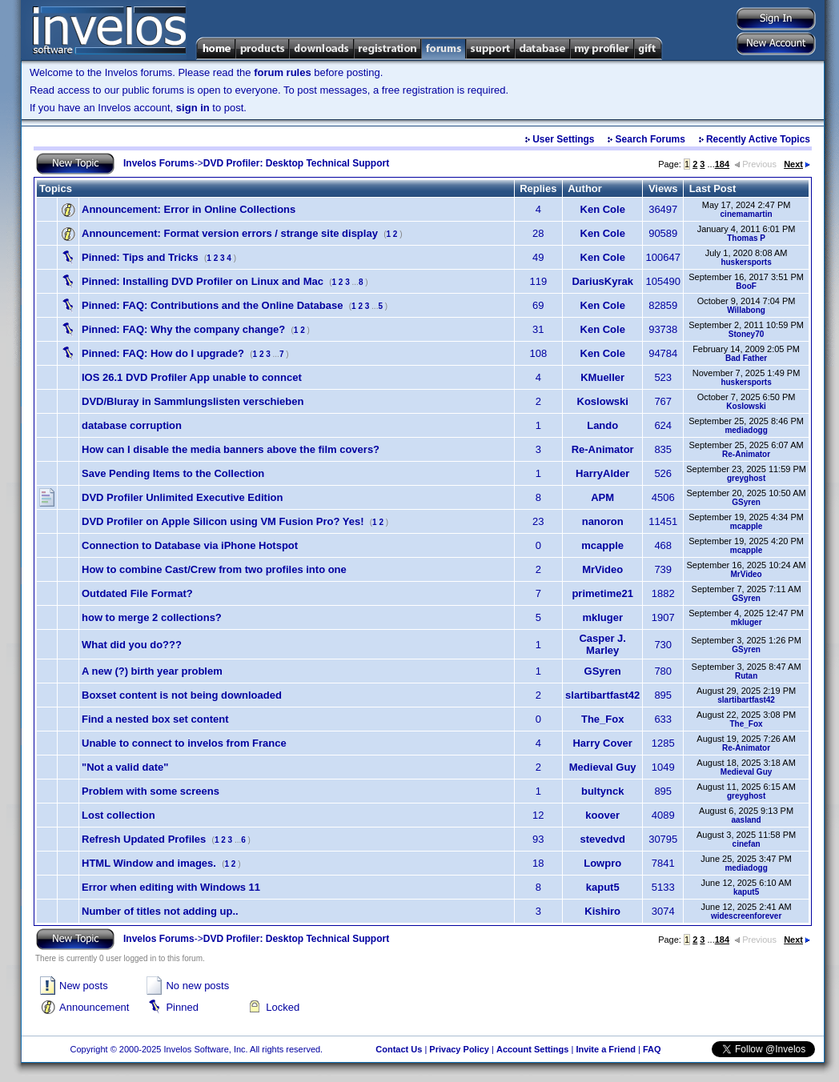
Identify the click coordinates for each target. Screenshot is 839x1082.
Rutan (746, 675)
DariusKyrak (602, 281)
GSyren (746, 502)
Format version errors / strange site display (230, 233)
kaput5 (603, 887)
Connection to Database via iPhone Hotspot (190, 545)
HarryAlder (602, 473)
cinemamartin (747, 214)
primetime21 (602, 593)
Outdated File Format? (137, 593)
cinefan (747, 844)
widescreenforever (746, 916)
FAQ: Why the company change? (183, 329)
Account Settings (532, 1049)
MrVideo (602, 569)
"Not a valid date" (125, 767)
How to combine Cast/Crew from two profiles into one (214, 569)
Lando (602, 425)
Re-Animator (603, 449)
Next (797, 164)
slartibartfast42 (602, 695)
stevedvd (602, 839)
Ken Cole (602, 209)
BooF (746, 286)
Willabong (746, 310)
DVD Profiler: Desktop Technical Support (296, 163)
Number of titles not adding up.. (160, 911)
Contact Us (398, 1049)
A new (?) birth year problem (152, 671)
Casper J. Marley (602, 644)
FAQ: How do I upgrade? (163, 353)
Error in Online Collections (188, 209)
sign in (193, 108)
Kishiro (602, 911)
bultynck (602, 791)
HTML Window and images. (149, 863)
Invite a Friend (606, 1049)
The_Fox (602, 719)
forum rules (282, 72)
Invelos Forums (159, 163)
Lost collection (118, 815)
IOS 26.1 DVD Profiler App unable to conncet (192, 377)
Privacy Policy (459, 1049)
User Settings (563, 139)
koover (602, 815)
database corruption (132, 425)
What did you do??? (132, 645)
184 (722, 164)
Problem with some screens (150, 791)
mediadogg (746, 430)
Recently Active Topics (758, 139)
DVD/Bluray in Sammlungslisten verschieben (192, 401)
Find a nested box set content (155, 719)
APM (602, 497)
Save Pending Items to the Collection (173, 473)
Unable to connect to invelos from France (184, 743)
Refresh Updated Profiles (144, 839)
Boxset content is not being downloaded (182, 695)
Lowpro (602, 863)
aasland (746, 820)
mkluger (602, 617)
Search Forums (650, 139)
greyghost (746, 478)
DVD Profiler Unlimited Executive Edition (182, 497)
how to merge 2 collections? (152, 617)
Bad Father (746, 358)
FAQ (652, 1049)
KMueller (602, 377)
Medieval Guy (602, 767)
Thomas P (746, 238)
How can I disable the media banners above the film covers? (230, 449)
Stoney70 (746, 334)
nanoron (603, 521)
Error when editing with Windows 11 (171, 887)
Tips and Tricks (140, 257)
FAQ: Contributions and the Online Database (212, 305)
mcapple (746, 526)
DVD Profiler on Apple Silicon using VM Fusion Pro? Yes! (223, 521)
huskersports (746, 262)
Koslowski (602, 401)
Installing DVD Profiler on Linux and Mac (202, 281)
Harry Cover (602, 743)
